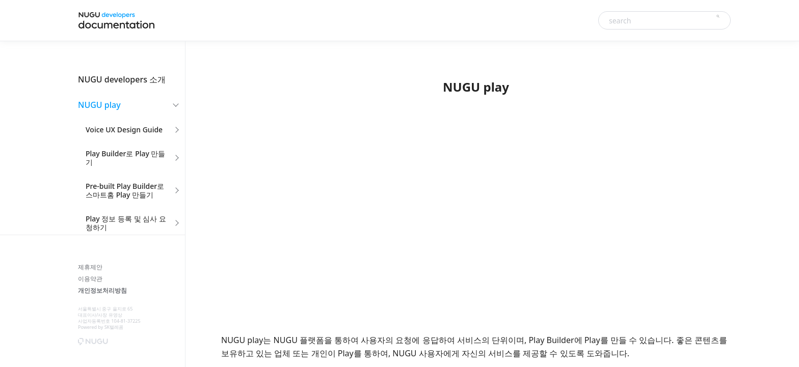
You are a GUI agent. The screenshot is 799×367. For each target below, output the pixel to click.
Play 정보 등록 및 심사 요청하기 (126, 223)
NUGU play (99, 104)
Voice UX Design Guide (124, 129)
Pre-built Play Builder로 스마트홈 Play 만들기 (125, 190)
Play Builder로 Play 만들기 (126, 158)
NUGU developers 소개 (122, 79)
